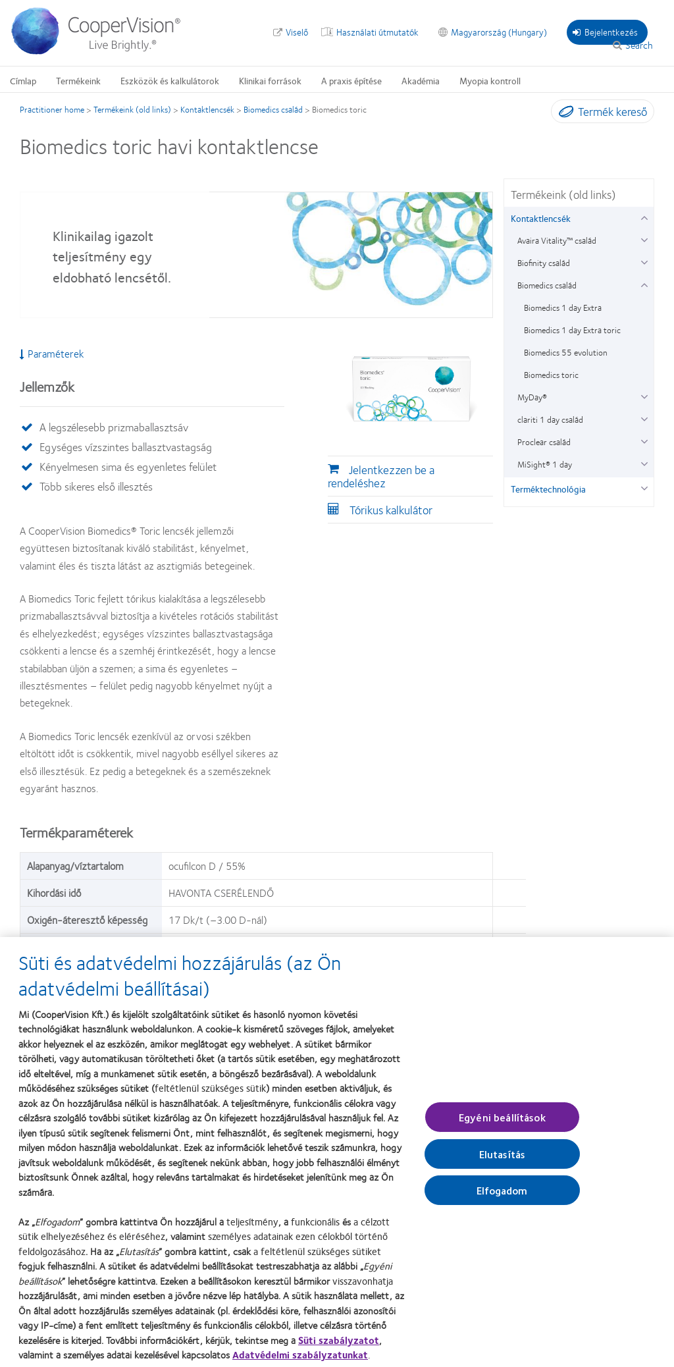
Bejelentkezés (605, 31)
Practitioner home (52, 109)
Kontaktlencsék (207, 109)
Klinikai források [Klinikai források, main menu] (270, 80)
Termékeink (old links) (132, 109)
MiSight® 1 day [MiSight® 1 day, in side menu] (544, 464)
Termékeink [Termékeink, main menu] (78, 80)
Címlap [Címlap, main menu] (23, 80)
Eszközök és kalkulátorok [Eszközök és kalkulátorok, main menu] (169, 80)
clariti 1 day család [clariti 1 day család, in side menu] (550, 419)
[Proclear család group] (644, 440)
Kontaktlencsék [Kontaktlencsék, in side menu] (541, 218)
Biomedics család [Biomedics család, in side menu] (547, 285)
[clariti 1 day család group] (644, 418)
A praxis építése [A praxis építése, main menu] (351, 80)
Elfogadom (502, 1196)
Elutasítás (502, 1160)
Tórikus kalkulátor (391, 509)
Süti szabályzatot (338, 1346)
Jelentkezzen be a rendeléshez (381, 476)
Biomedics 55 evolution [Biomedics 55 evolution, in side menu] (566, 352)
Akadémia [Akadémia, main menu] (421, 80)
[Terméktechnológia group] (644, 487)
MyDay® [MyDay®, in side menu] (532, 397)
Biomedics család (273, 109)
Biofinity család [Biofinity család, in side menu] (543, 262)
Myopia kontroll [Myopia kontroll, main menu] (490, 80)
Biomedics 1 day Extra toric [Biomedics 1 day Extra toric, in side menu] (572, 329)
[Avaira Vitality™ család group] (644, 238)
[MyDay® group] (644, 395)
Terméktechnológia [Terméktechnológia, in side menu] (548, 488)
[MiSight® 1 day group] (644, 462)
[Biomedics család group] (644, 283)
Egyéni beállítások (502, 1123)
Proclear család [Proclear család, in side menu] (544, 441)
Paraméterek (52, 353)
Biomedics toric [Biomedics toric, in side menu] (551, 374)
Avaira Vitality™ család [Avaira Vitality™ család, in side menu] (556, 240)
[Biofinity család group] (644, 261)
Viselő (297, 31)
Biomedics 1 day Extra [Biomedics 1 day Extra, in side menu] (563, 307)
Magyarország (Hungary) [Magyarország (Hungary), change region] (499, 31)
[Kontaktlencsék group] (644, 216)
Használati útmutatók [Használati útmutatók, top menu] (377, 31)
